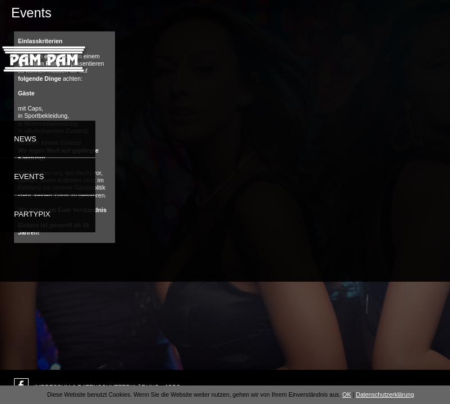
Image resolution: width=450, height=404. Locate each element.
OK (346, 394)
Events (29, 176)
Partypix (32, 214)
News (25, 139)
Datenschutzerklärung (385, 394)
